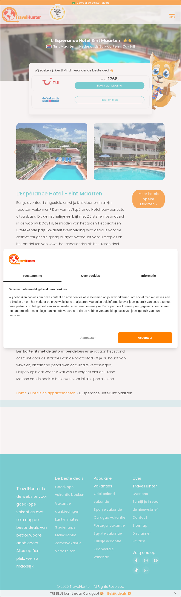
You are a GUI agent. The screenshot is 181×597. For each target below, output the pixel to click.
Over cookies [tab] (90, 275)
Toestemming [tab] (32, 275)
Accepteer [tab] (145, 337)
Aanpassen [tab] (88, 337)
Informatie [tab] (148, 275)
